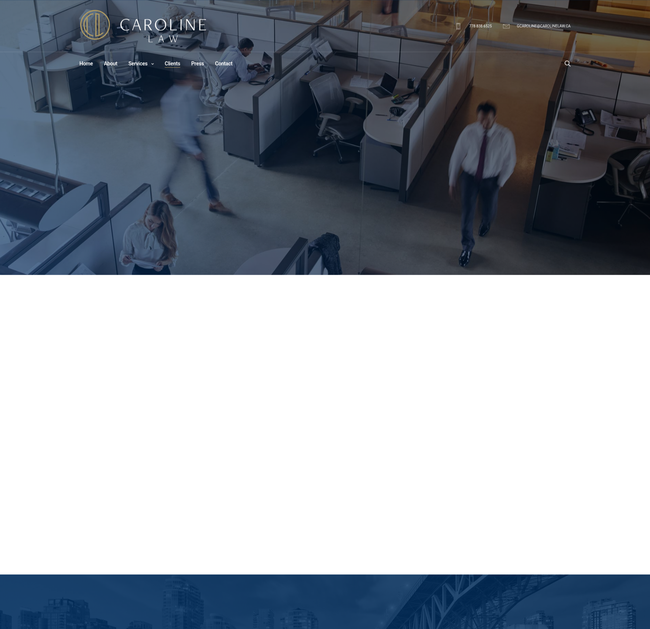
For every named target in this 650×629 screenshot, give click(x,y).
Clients (172, 64)
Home (86, 64)
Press (197, 64)
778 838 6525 (480, 27)
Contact (223, 64)
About (110, 64)
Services (138, 64)
